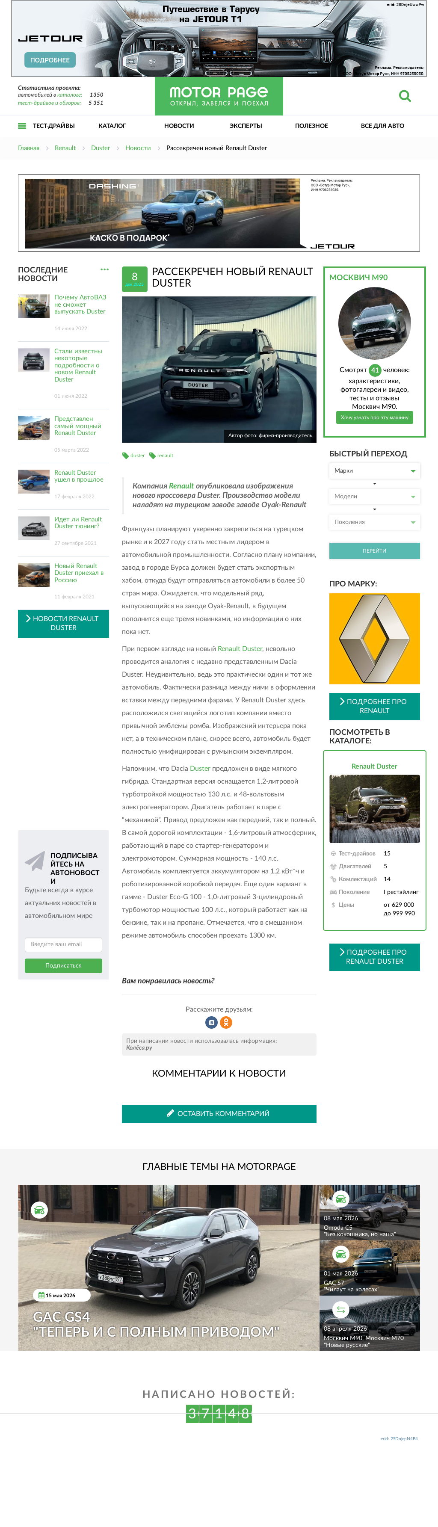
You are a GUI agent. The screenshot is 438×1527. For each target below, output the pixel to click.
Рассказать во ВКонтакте (211, 1022)
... (104, 269)
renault (165, 455)
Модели (375, 497)
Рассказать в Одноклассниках (226, 1022)
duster (137, 455)
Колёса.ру (139, 1048)
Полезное (311, 126)
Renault (181, 486)
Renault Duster (240, 648)
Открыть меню (22, 135)
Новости (179, 126)
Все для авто (382, 126)
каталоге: (69, 95)
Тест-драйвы (54, 126)
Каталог (112, 126)
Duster (200, 768)
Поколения (375, 522)
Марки (375, 471)
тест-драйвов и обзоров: (49, 103)
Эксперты (246, 126)
